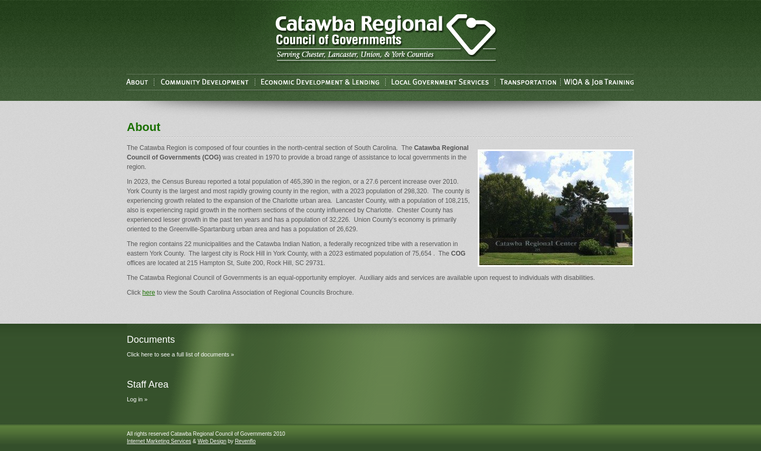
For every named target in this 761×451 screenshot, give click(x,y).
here (148, 292)
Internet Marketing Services (159, 441)
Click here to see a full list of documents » (180, 354)
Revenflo (245, 441)
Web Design (212, 441)
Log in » (137, 399)
